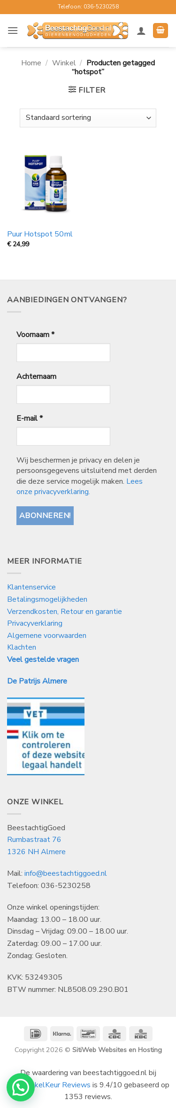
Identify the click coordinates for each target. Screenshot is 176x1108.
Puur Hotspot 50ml (40, 234)
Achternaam (36, 376)
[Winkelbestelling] (88, 118)
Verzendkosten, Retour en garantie (64, 611)
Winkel (64, 63)
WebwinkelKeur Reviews (49, 1085)
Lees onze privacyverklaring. (79, 486)
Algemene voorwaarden (46, 635)
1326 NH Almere (36, 852)
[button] (12, 30)
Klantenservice (32, 587)
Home (31, 63)
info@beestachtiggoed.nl (65, 873)
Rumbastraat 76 (34, 839)
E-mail (29, 418)
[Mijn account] (141, 30)
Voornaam (35, 335)
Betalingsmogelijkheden (47, 599)
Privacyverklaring (34, 623)
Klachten (21, 647)
